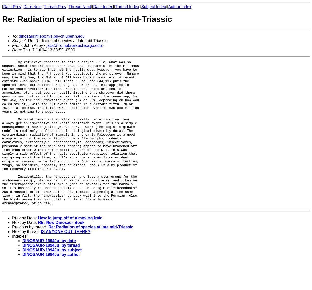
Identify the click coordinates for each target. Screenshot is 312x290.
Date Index (103, 7)
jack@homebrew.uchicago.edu (74, 45)
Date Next (32, 7)
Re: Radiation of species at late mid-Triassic (90, 256)
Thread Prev (55, 7)
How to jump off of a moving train (70, 247)
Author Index (179, 7)
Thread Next (79, 7)
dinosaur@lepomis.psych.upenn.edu (52, 36)
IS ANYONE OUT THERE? (65, 260)
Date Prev (12, 7)
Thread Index (127, 7)
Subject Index (153, 7)
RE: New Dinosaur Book (61, 251)
